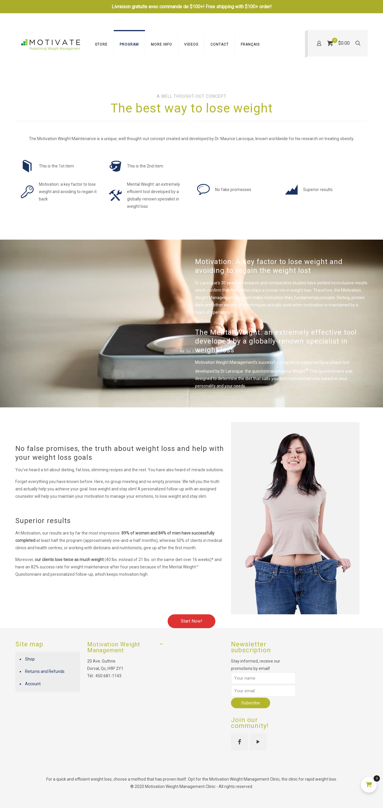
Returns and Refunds (45, 671)
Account (33, 683)
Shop (30, 659)
